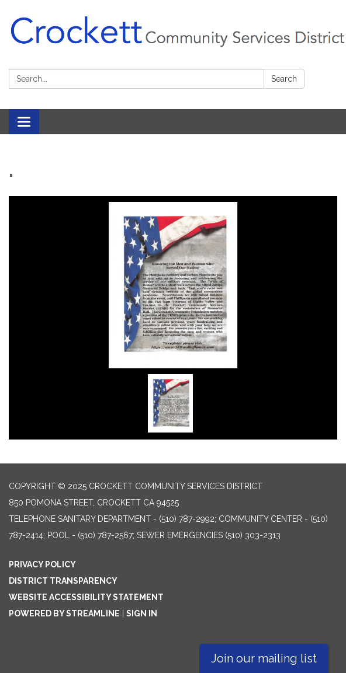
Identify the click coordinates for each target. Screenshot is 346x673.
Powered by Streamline (64, 613)
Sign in (141, 613)
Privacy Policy (42, 564)
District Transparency (63, 580)
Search (284, 78)
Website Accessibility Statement (86, 597)
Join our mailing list (264, 658)
